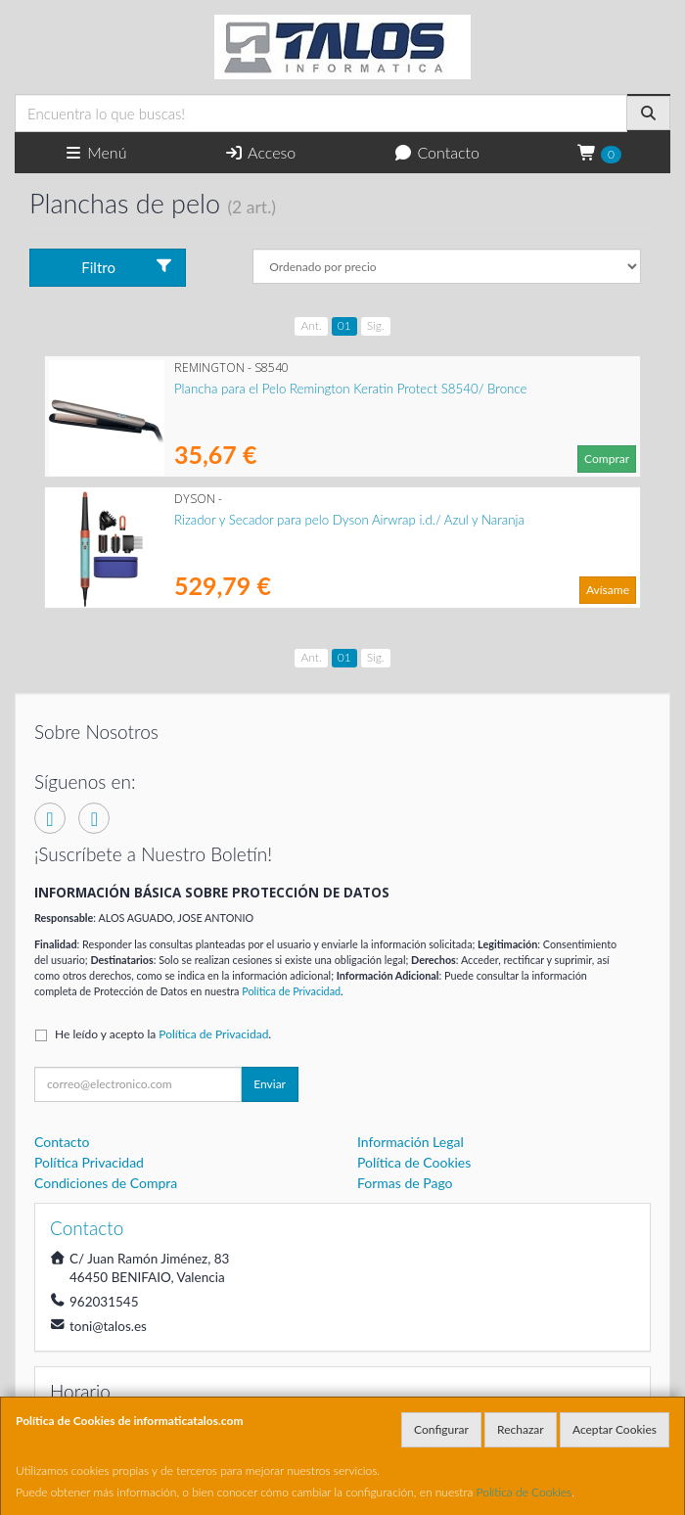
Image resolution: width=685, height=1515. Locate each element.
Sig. (376, 325)
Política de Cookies (524, 1492)
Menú (95, 152)
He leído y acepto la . (163, 1034)
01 (344, 325)
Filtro (127, 266)
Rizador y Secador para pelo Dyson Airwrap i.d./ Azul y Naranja (349, 520)
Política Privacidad (89, 1162)
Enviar (269, 1084)
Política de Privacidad (291, 991)
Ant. (310, 325)
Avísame (607, 589)
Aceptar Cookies (614, 1429)
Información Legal (410, 1141)
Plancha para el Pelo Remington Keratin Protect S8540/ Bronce (350, 388)
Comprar (606, 458)
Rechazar (520, 1429)
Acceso (260, 152)
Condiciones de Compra (105, 1182)
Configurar (441, 1429)
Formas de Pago (405, 1182)
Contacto (436, 152)
